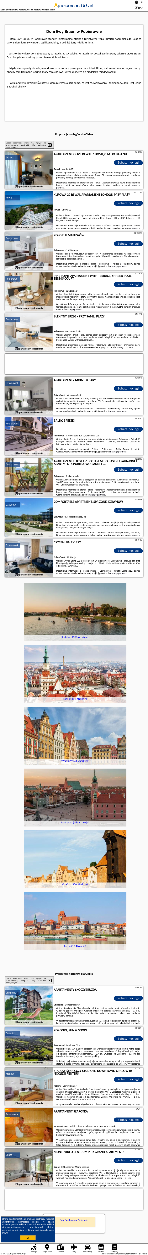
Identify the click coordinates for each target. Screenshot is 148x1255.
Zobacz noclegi (128, 162)
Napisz (144, 1253)
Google (49, 1219)
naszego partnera (118, 266)
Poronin (10, 1033)
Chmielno (11, 992)
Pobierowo (12, 238)
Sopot (9, 1155)
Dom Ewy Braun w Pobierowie (74, 1220)
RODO (5, 1232)
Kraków (10, 1073)
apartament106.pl (74, 5)
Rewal (9, 157)
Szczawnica (12, 1114)
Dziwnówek (12, 383)
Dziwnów (11, 504)
